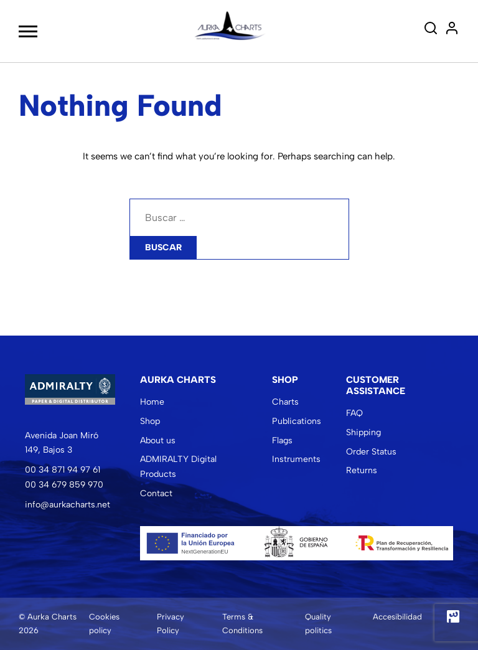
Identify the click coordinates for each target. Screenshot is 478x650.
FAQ (354, 413)
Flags (282, 440)
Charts (285, 402)
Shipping (363, 432)
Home (152, 402)
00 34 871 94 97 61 (62, 469)
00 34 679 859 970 (64, 484)
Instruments (296, 459)
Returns (361, 470)
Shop (150, 421)
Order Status (371, 451)
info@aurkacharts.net (67, 504)
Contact (156, 493)
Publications (296, 421)
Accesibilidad (397, 616)
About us (158, 440)
